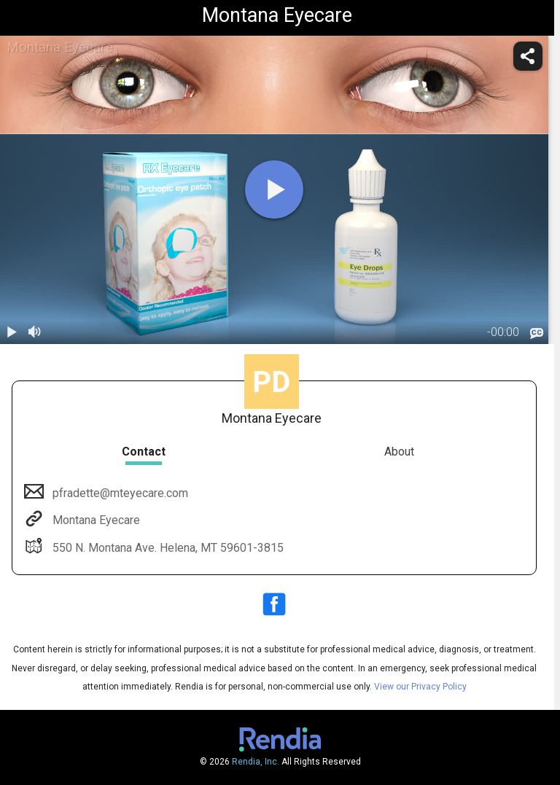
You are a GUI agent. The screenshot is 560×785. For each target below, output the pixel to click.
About (399, 451)
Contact (144, 451)
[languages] (536, 333)
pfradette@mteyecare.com (119, 493)
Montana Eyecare (95, 520)
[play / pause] (11, 332)
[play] (274, 189)
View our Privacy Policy (420, 686)
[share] (527, 56)
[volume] (35, 332)
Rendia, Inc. (255, 762)
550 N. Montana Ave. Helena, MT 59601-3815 (167, 548)
